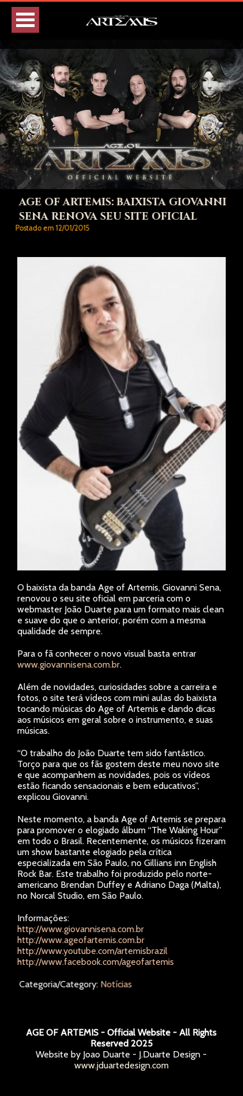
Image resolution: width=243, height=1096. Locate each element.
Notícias (117, 984)
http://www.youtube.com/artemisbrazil (92, 950)
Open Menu (25, 20)
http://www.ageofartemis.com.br (81, 939)
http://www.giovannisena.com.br (80, 928)
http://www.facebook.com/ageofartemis (95, 961)
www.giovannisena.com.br (68, 664)
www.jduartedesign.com (121, 1065)
